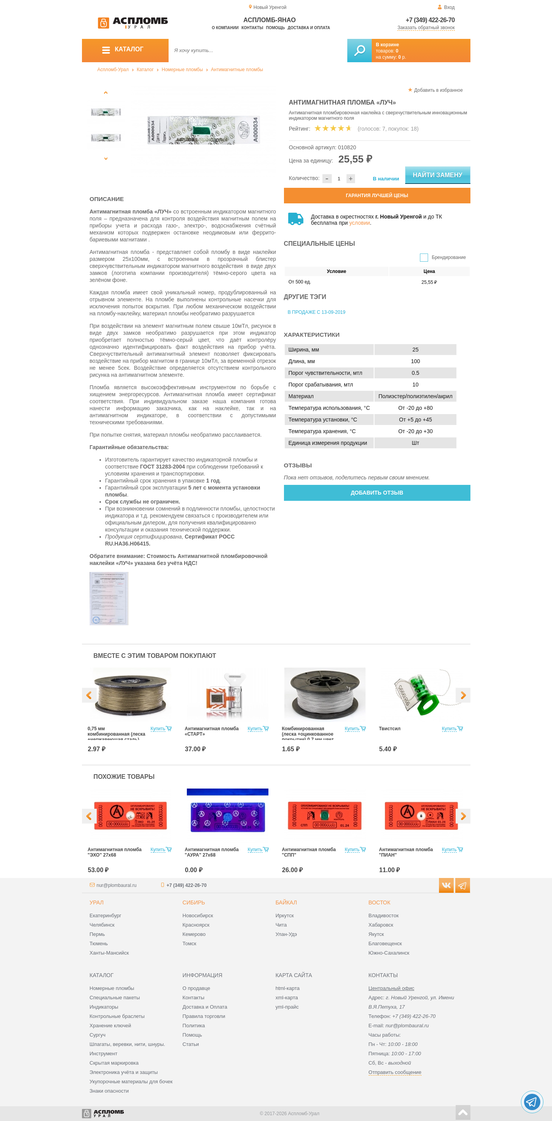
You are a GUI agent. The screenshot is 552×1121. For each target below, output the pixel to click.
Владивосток (384, 915)
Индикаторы (104, 1007)
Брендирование (449, 257)
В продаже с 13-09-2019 (317, 312)
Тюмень (99, 943)
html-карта (287, 988)
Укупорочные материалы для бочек (131, 1081)
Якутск (376, 934)
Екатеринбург (106, 915)
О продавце (196, 988)
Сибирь (194, 902)
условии (359, 223)
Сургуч (98, 1035)
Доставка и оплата (309, 28)
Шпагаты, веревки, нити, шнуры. (127, 1044)
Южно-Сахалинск (389, 953)
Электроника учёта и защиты (124, 1072)
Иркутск (284, 915)
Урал (97, 902)
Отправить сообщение (395, 1072)
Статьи (191, 1044)
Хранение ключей (110, 1025)
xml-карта (286, 997)
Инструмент (104, 1053)
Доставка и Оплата (205, 1007)
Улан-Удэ (286, 934)
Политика (194, 1025)
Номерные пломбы (182, 69)
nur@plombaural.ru (117, 885)
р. (402, 57)
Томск (189, 943)
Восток (379, 902)
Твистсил (390, 728)
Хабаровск (381, 925)
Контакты (252, 28)
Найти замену (437, 175)
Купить (158, 728)
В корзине (387, 44)
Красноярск (196, 925)
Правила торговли (204, 1016)
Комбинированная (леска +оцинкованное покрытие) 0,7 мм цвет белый (308, 737)
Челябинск (102, 925)
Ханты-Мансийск (109, 953)
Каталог (145, 69)
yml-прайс (287, 1007)
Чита (281, 925)
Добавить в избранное (438, 90)
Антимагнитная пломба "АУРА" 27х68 (212, 852)
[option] (203, 131)
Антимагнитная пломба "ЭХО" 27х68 (115, 852)
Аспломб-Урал (113, 69)
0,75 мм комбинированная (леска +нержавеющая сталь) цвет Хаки (117, 737)
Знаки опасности (109, 1091)
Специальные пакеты (115, 997)
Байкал (286, 902)
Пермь (97, 934)
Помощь (275, 28)
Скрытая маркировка (114, 1063)
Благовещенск (385, 943)
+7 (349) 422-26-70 (430, 20)
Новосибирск (198, 915)
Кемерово (194, 934)
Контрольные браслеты (117, 1016)
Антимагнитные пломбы (237, 69)
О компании (225, 28)
